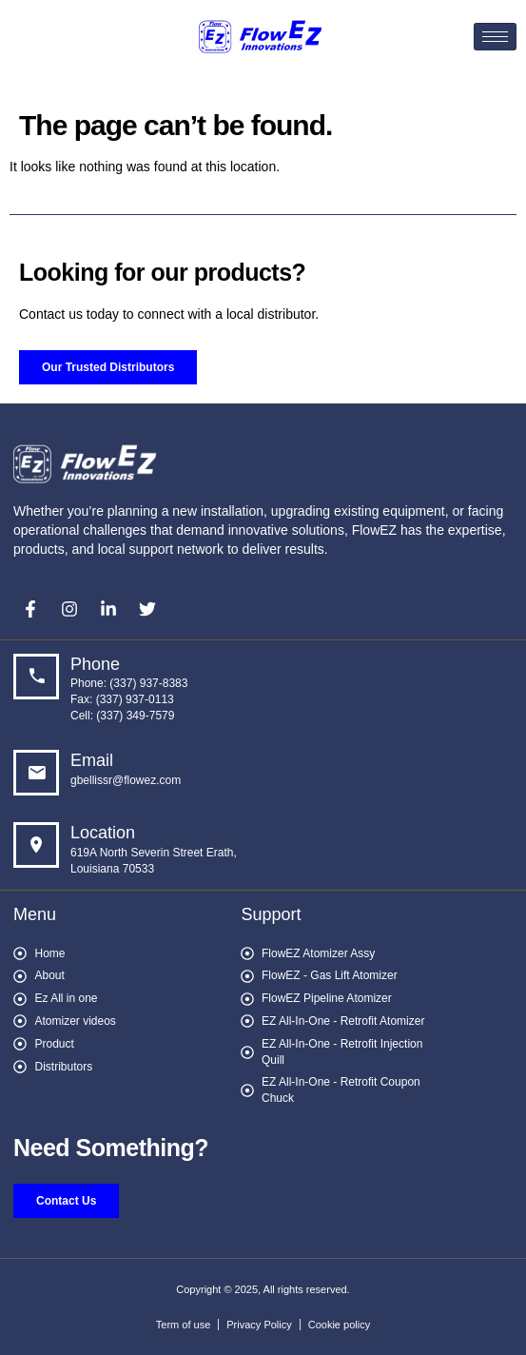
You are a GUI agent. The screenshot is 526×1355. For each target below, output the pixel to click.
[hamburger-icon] (495, 36)
